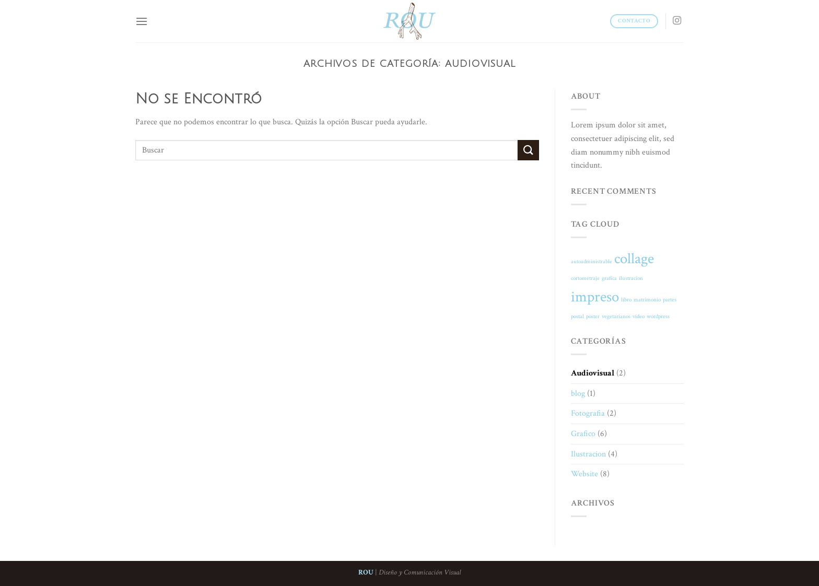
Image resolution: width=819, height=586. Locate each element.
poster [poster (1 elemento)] (593, 316)
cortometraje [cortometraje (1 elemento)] (585, 278)
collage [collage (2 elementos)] (634, 258)
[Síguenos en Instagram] (677, 21)
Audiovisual (592, 373)
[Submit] (528, 150)
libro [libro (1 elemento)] (626, 299)
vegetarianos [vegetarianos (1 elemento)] (616, 316)
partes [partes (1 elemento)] (669, 299)
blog (578, 393)
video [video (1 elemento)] (639, 316)
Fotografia (588, 413)
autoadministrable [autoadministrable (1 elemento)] (591, 261)
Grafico (583, 433)
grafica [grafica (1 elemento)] (609, 278)
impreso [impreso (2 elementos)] (595, 297)
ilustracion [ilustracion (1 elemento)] (631, 278)
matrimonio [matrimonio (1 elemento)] (647, 299)
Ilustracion (588, 454)
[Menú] (141, 21)
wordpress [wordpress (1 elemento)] (658, 316)
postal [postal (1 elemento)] (577, 316)
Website (584, 473)
